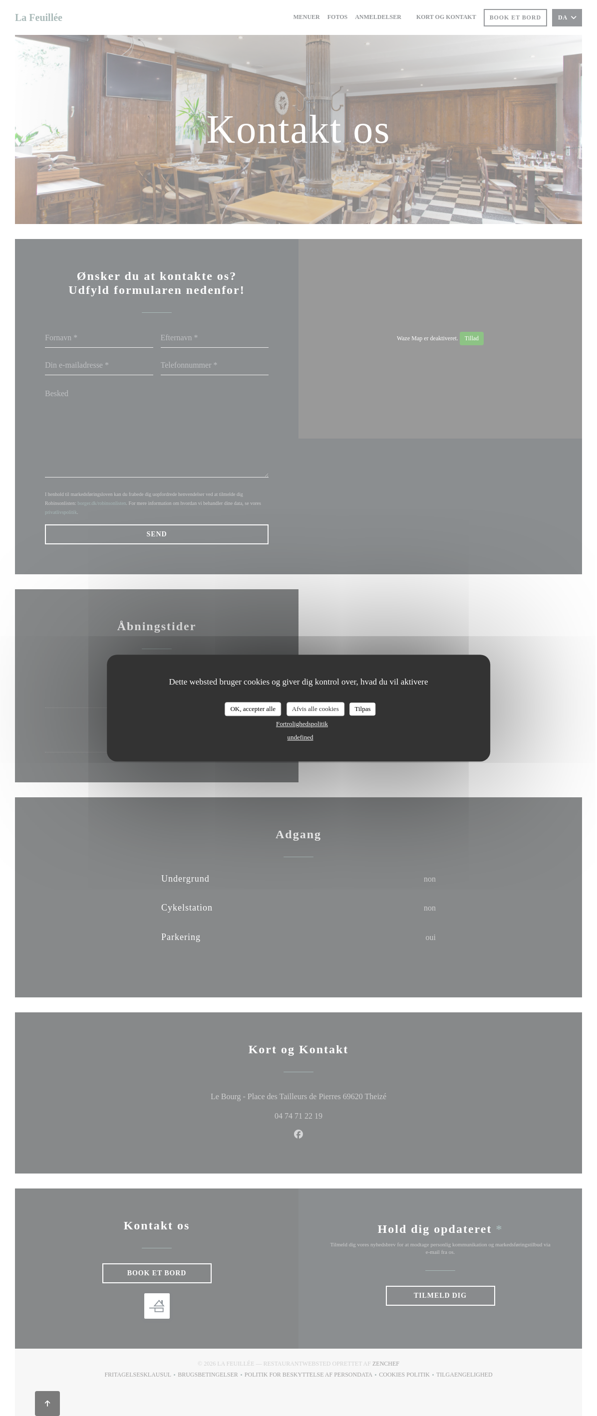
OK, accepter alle (253, 708)
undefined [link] (300, 737)
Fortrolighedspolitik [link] (302, 723)
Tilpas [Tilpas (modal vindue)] (362, 708)
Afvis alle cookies (315, 708)
